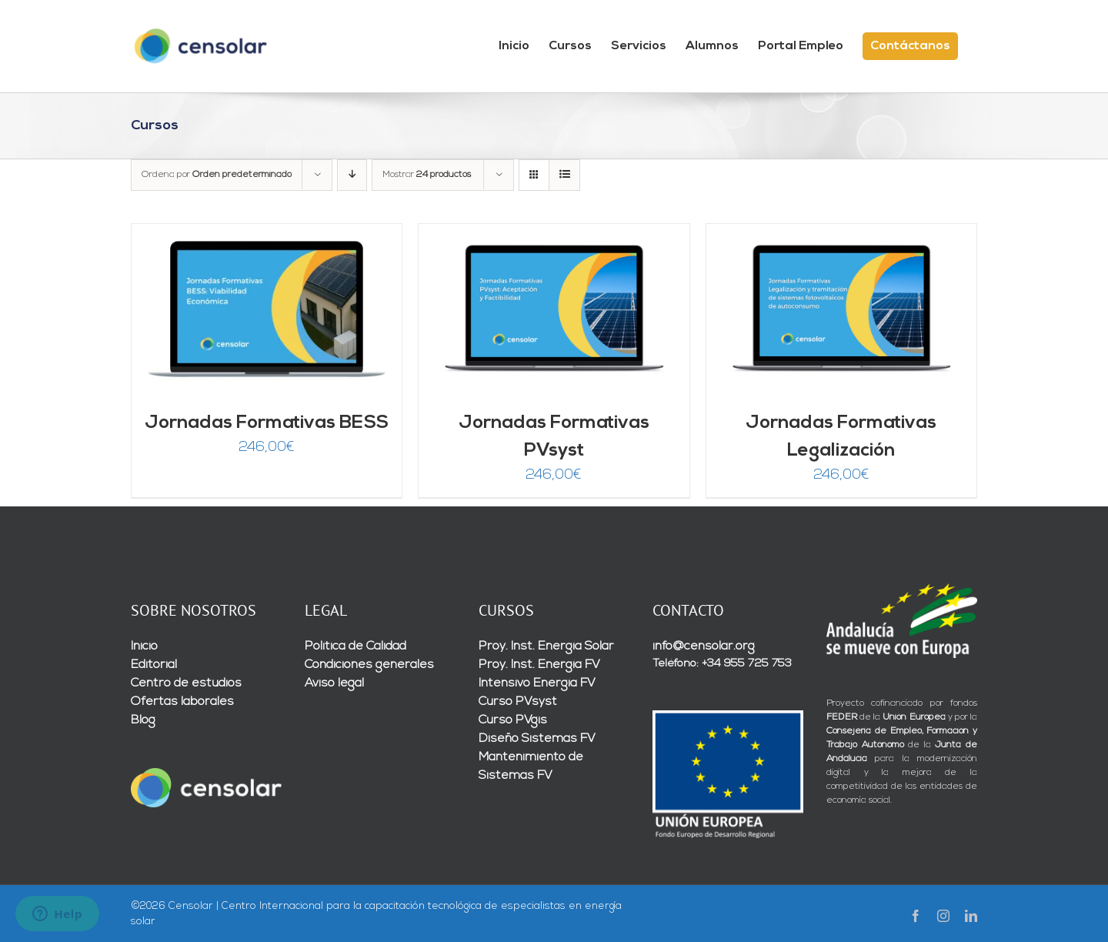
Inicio (144, 646)
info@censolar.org (703, 646)
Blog (143, 720)
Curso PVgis (513, 720)
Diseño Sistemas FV (537, 739)
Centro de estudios (186, 683)
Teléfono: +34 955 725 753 (722, 664)
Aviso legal (334, 683)
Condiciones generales (369, 665)
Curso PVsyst (518, 702)
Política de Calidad (355, 646)
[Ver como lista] (564, 175)
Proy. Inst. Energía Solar (546, 646)
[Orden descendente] (352, 175)
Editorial (154, 665)
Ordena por (217, 174)
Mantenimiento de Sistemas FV (531, 766)
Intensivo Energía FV (537, 683)
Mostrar (426, 174)
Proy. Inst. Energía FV (539, 665)
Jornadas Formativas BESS (267, 423)
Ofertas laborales (182, 702)
